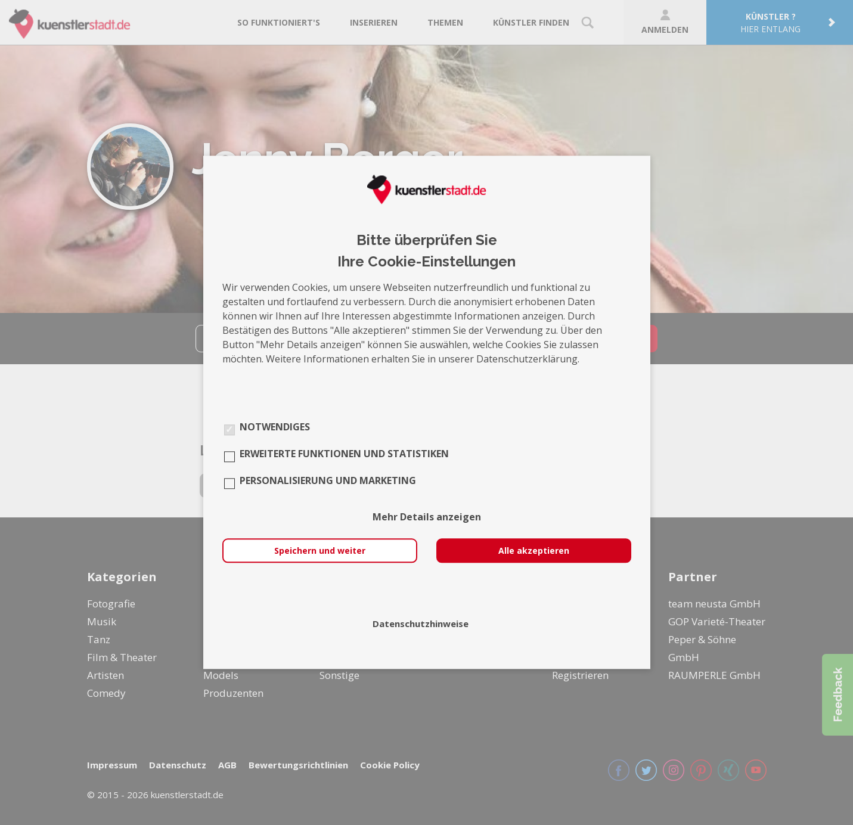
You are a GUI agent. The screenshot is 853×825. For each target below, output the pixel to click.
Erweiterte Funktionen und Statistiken (344, 454)
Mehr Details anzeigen (427, 517)
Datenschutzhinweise (421, 624)
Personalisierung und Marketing (328, 481)
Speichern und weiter (319, 551)
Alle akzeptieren (533, 551)
